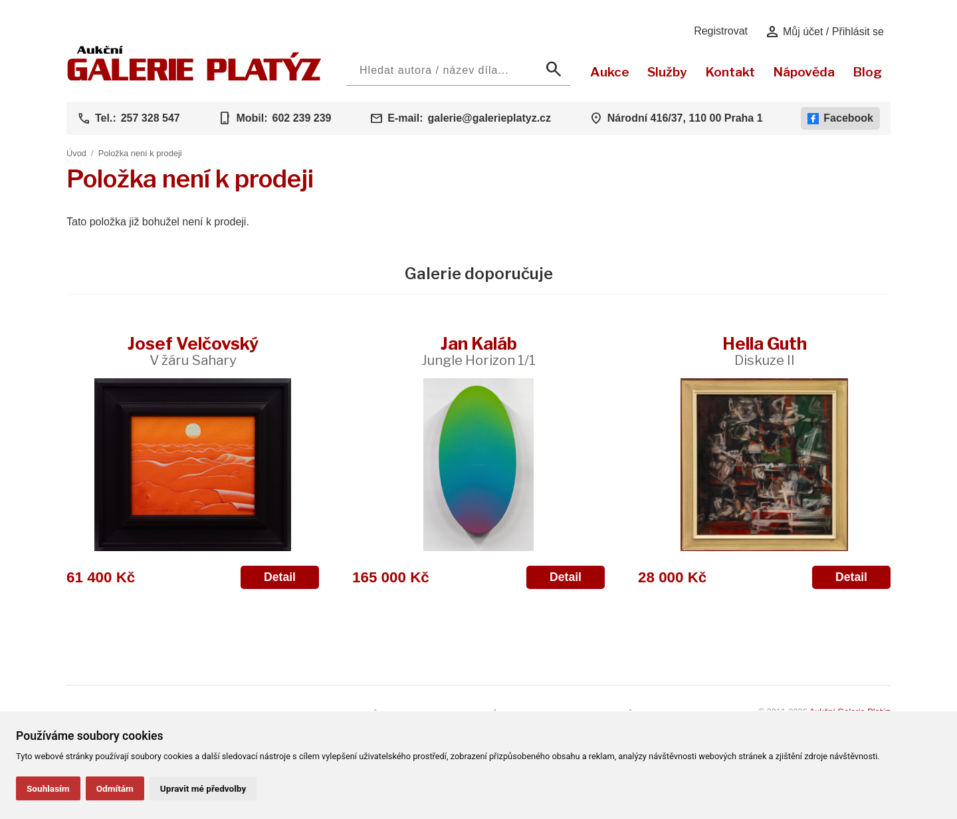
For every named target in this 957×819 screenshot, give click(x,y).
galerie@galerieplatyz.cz (489, 118)
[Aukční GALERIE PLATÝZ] (194, 77)
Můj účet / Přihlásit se (824, 32)
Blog (867, 72)
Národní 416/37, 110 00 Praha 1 (685, 118)
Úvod (76, 153)
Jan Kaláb (478, 350)
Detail (280, 577)
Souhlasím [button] (48, 788)
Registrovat (721, 31)
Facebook (840, 118)
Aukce (609, 72)
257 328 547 (150, 118)
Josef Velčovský (193, 350)
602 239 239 (301, 118)
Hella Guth (764, 350)
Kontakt (730, 72)
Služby (667, 72)
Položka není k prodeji (140, 153)
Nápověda (804, 72)
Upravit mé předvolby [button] (203, 788)
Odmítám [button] (115, 788)
